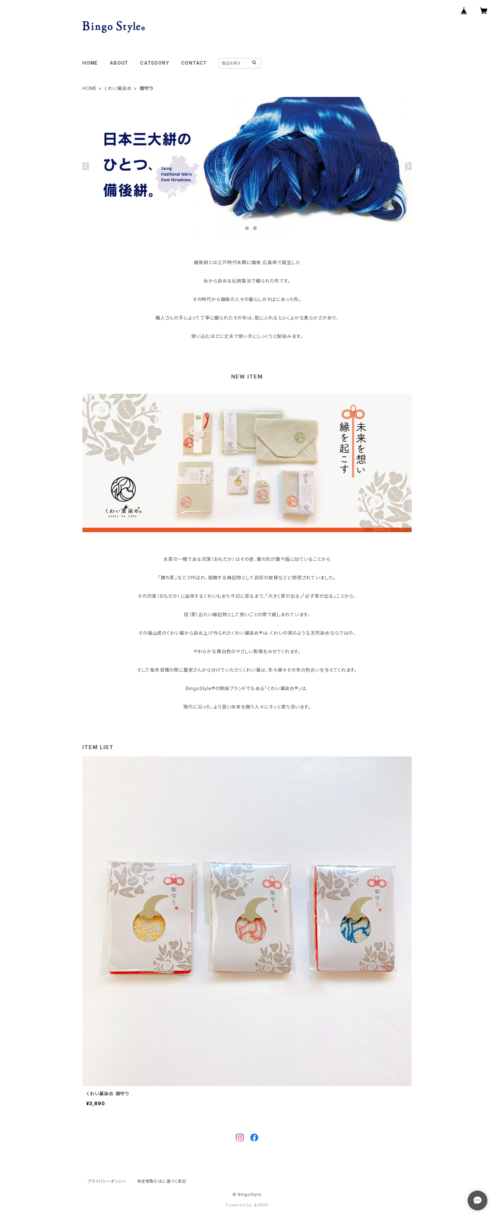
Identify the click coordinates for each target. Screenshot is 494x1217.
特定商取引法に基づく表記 (161, 1181)
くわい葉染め (118, 88)
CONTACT (194, 63)
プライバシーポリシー (107, 1181)
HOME (90, 63)
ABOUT (119, 63)
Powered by (247, 1204)
